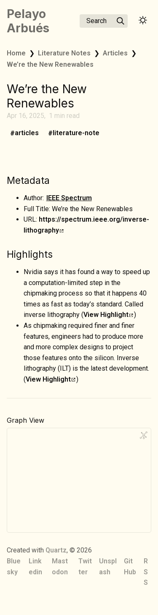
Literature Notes (64, 53)
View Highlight (108, 315)
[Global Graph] (144, 435)
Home (16, 53)
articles (27, 133)
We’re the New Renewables (50, 64)
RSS (146, 571)
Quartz (56, 550)
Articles (115, 53)
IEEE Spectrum (69, 198)
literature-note (76, 133)
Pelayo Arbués (28, 21)
